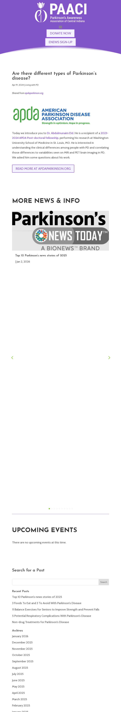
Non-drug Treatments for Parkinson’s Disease (40, 388)
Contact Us (60, 667)
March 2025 (19, 465)
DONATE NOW (60, 33)
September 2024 (22, 503)
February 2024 (21, 547)
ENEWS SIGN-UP (60, 42)
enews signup (60, 680)
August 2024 (20, 510)
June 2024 (18, 522)
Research (18, 593)
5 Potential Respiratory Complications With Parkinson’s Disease (51, 382)
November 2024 (22, 491)
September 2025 (22, 428)
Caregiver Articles (23, 574)
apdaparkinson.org (34, 93)
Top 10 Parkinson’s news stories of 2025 (41, 255)
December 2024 (22, 484)
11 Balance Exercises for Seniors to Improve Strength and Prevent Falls (55, 376)
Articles (16, 568)
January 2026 (20, 402)
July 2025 (18, 440)
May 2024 (18, 528)
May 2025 (18, 453)
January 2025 (20, 478)
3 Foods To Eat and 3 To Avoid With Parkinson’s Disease (46, 369)
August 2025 (20, 434)
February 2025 (21, 472)
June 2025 (18, 447)
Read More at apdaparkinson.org (43, 169)
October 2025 (21, 421)
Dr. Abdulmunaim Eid (60, 133)
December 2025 (22, 409)
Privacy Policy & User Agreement (99, 708)
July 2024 (18, 516)
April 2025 (18, 459)
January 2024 (20, 554)
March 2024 (19, 541)
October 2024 (21, 497)
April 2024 (18, 535)
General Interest (22, 580)
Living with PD (32, 84)
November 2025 (22, 415)
